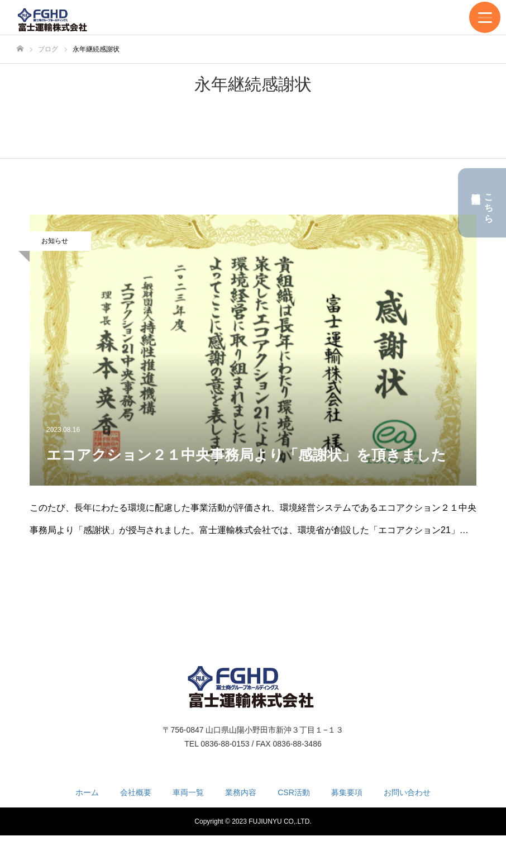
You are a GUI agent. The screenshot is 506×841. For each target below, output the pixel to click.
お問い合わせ (407, 792)
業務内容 (240, 792)
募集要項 (346, 792)
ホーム (87, 792)
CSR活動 (294, 792)
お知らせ (54, 241)
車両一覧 (188, 792)
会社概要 (135, 792)
